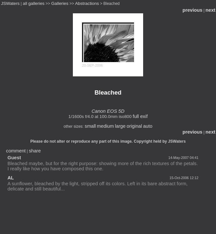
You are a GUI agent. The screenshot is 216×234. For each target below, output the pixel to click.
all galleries (34, 3)
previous (192, 10)
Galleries (59, 3)
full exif (140, 116)
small (90, 126)
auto (148, 126)
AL (10, 177)
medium (105, 126)
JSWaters (10, 3)
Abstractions (87, 3)
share (35, 150)
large (120, 126)
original (134, 126)
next (210, 10)
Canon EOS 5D (107, 111)
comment (16, 150)
